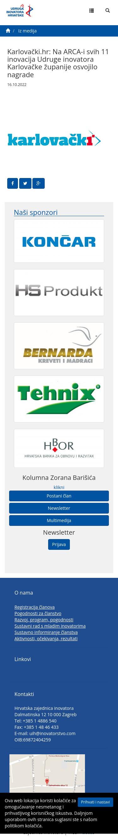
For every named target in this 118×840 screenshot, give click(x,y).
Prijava (59, 544)
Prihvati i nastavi (95, 802)
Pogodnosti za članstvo (37, 613)
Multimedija (59, 520)
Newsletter (59, 508)
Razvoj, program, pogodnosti (43, 620)
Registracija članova (34, 607)
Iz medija (27, 31)
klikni (59, 487)
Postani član (59, 496)
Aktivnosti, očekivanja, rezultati (46, 639)
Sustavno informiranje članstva (46, 632)
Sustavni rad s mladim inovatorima (50, 626)
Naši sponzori (36, 212)
